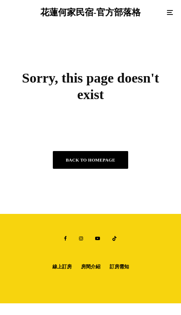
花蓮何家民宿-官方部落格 (90, 12)
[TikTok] (114, 238)
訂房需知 (119, 266)
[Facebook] (65, 238)
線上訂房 (62, 266)
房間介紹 (90, 266)
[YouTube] (97, 238)
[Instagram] (81, 238)
